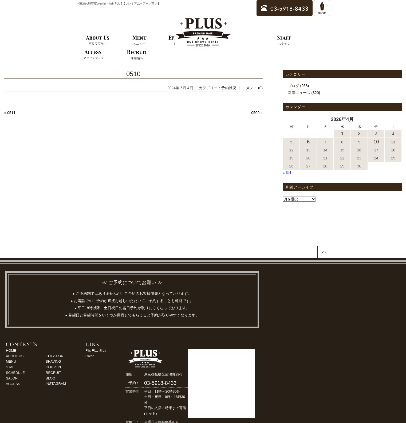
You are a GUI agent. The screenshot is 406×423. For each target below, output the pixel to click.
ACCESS (13, 384)
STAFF (11, 367)
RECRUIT (53, 373)
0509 (255, 113)
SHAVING (53, 361)
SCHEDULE (15, 373)
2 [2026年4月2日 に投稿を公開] (359, 133)
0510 (133, 73)
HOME (11, 350)
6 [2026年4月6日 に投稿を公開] (308, 141)
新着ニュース (299, 93)
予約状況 (228, 88)
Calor (89, 356)
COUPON (53, 367)
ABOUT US (14, 356)
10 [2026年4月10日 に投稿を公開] (376, 141)
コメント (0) (252, 88)
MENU (11, 361)
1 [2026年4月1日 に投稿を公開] (342, 133)
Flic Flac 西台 (95, 350)
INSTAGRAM (56, 384)
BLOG (50, 378)
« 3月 (287, 172)
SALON (12, 378)
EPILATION (55, 356)
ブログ (293, 86)
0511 (11, 113)
